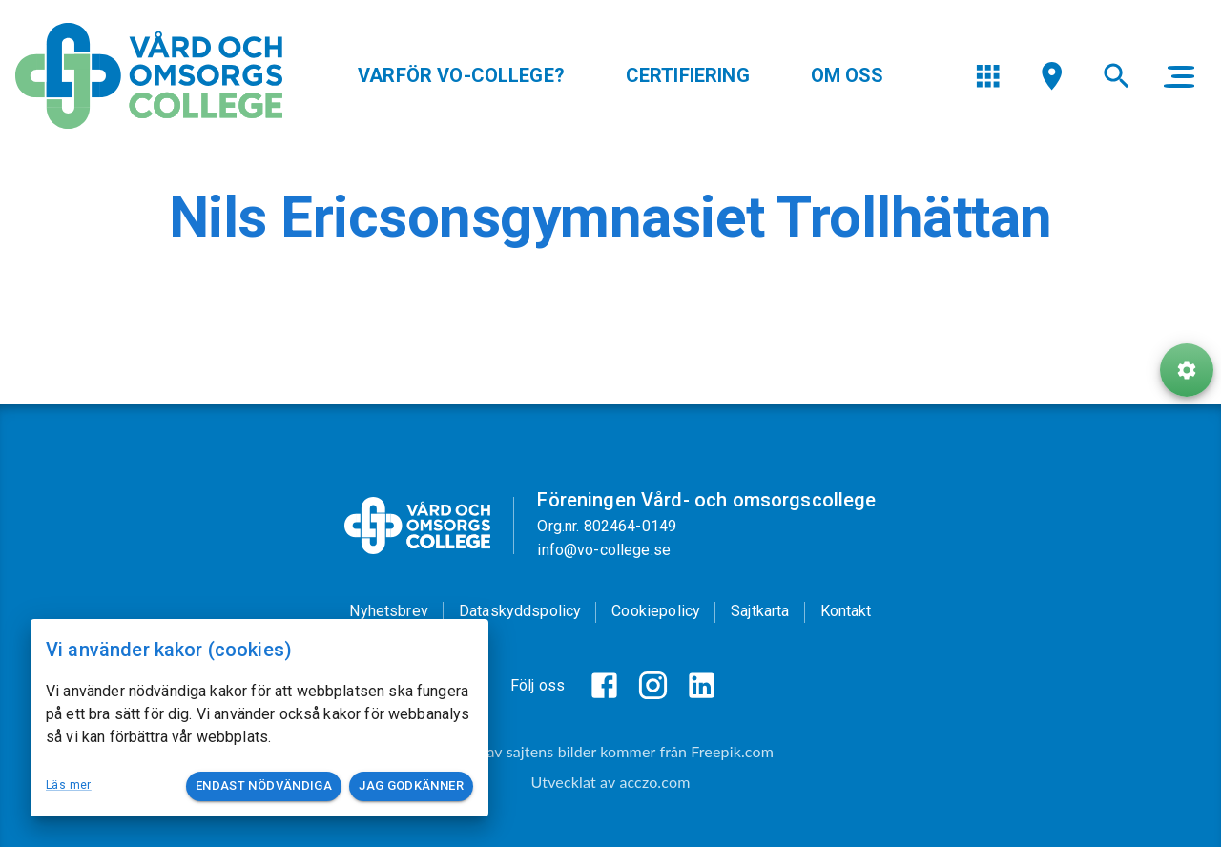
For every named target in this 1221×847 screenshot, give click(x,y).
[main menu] (1179, 76)
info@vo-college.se (604, 550)
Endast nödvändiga (263, 786)
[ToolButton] (1186, 370)
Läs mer (69, 785)
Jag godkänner (411, 786)
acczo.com (654, 782)
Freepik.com (732, 751)
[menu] (988, 76)
